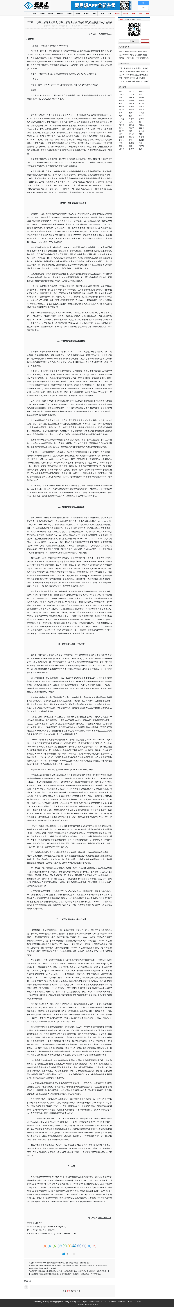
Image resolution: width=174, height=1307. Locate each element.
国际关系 (60, 13)
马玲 (120, 122)
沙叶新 (131, 134)
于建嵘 (131, 100)
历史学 (101, 13)
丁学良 (131, 94)
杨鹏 (130, 116)
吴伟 (120, 134)
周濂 (120, 116)
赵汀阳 (121, 109)
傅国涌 (131, 97)
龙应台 (121, 94)
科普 (140, 13)
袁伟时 (121, 125)
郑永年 (141, 91)
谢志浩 (121, 149)
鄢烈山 (121, 97)
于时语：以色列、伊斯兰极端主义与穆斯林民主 (136, 81)
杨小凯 (141, 140)
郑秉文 (121, 146)
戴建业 (131, 109)
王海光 (141, 112)
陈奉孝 (131, 119)
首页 (27, 13)
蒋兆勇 (141, 131)
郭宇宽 (131, 103)
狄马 (140, 122)
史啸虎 (131, 125)
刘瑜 (140, 134)
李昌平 (141, 109)
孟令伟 (141, 128)
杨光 (140, 149)
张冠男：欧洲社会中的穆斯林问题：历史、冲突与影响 (138, 71)
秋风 (120, 128)
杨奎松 (131, 112)
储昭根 (131, 137)
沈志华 (131, 106)
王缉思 (121, 119)
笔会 (133, 13)
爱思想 (42, 6)
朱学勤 (131, 143)
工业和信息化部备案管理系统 (87, 1304)
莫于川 (131, 146)
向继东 (141, 106)
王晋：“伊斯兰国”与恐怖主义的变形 (132, 78)
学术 (35, 1230)
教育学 (86, 13)
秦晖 (120, 91)
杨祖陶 (121, 106)
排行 (147, 13)
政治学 (50, 13)
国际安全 (52, 1230)
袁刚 (130, 140)
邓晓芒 (141, 116)
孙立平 (131, 149)
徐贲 (120, 103)
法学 (34, 13)
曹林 (140, 94)
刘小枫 (131, 128)
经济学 (42, 13)
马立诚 (141, 103)
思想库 (117, 13)
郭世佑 (141, 119)
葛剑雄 (121, 137)
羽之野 (141, 146)
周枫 (130, 131)
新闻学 (77, 13)
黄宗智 (121, 100)
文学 (94, 13)
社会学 (69, 13)
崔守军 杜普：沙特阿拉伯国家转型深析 (133, 51)
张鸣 (120, 112)
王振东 (131, 122)
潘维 (140, 143)
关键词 (125, 13)
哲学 (109, 13)
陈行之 (131, 91)
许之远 (121, 140)
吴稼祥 (141, 137)
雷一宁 (121, 131)
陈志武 (141, 100)
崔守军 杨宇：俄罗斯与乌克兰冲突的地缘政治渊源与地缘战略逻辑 (143, 55)
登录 (69, 1291)
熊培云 (141, 125)
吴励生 (121, 143)
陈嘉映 (141, 97)
